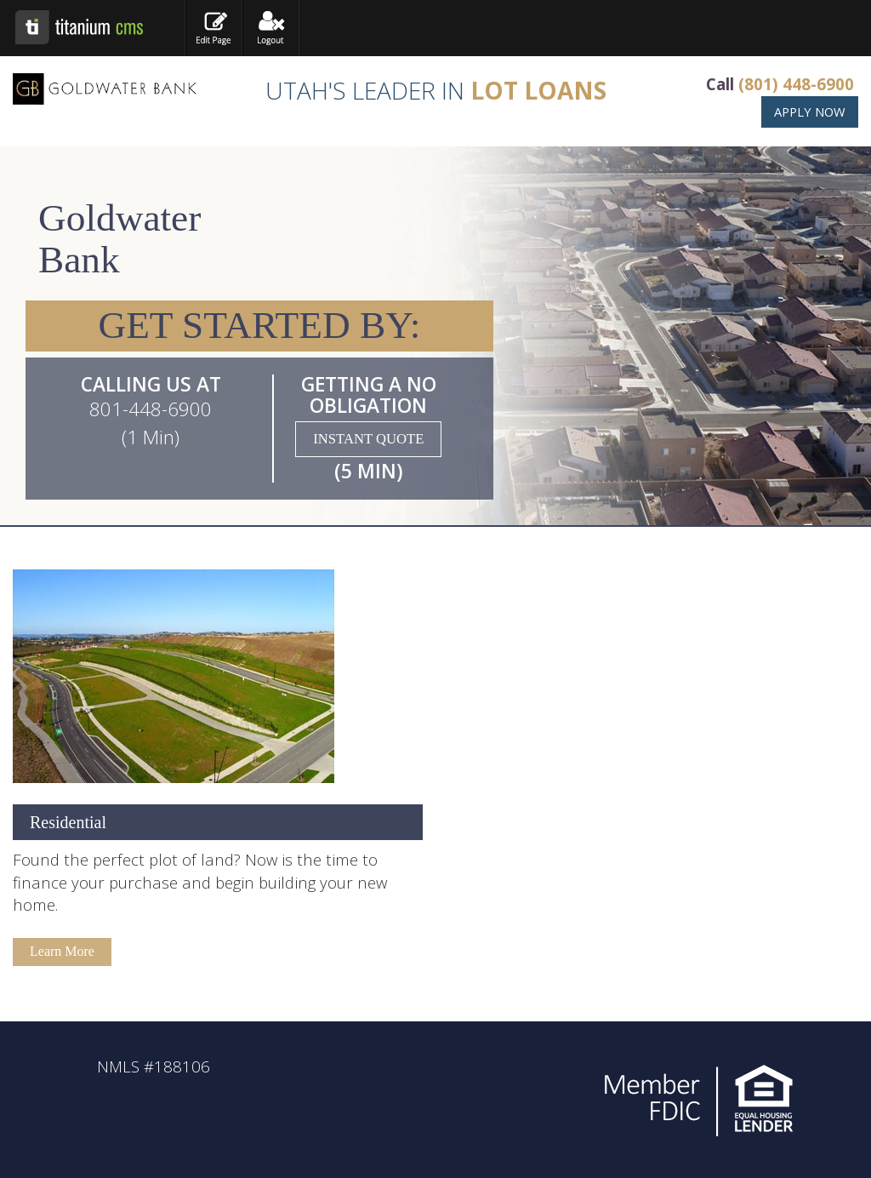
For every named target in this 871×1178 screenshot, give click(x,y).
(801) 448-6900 (796, 83)
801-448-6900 (150, 409)
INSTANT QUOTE (368, 439)
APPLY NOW (809, 111)
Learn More (62, 951)
